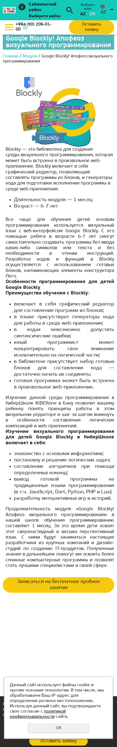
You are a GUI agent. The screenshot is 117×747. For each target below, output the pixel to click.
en (92, 14)
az (83, 14)
